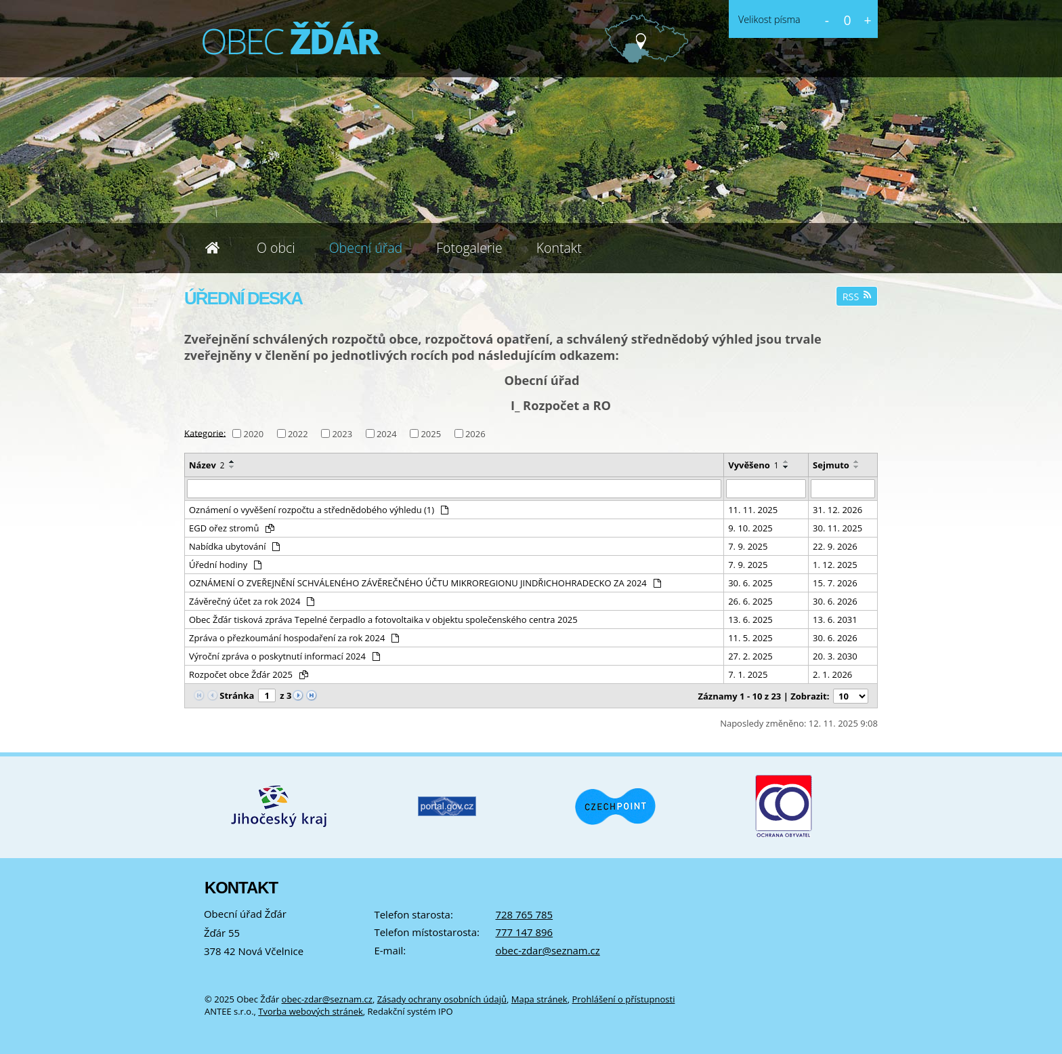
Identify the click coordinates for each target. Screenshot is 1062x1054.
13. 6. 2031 (835, 619)
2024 (387, 434)
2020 (253, 434)
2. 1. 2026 (832, 674)
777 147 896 (524, 932)
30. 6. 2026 (835, 601)
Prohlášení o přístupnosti (623, 999)
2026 (475, 434)
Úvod (212, 248)
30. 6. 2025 (750, 583)
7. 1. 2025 (747, 674)
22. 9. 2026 (835, 546)
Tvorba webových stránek (310, 1011)
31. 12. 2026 (837, 510)
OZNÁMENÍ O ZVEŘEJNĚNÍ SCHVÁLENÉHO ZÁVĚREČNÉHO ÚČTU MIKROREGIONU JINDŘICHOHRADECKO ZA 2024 (425, 583)
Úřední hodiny (225, 565)
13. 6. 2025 (750, 619)
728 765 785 (524, 914)
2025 (431, 434)
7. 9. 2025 (747, 546)
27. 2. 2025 (750, 656)
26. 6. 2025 (750, 601)
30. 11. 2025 (837, 528)
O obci (276, 248)
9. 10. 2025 (750, 528)
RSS (857, 296)
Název (207, 465)
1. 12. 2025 (835, 565)
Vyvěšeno (753, 465)
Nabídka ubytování (234, 546)
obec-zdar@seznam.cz (547, 950)
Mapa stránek (539, 999)
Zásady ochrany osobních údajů (442, 999)
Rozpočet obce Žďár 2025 (248, 674)
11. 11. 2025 (753, 510)
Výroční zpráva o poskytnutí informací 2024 (284, 656)
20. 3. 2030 (835, 656)
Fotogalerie (469, 248)
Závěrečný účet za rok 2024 (251, 601)
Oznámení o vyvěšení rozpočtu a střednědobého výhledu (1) (318, 510)
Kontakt (559, 248)
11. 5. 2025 (750, 638)
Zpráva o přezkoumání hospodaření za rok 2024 (294, 638)
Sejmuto (831, 465)
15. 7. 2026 (835, 583)
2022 (298, 434)
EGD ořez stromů (231, 528)
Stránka (236, 695)
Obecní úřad (366, 248)
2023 (342, 434)
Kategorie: (205, 432)
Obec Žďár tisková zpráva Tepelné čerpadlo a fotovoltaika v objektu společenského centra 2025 (383, 619)
